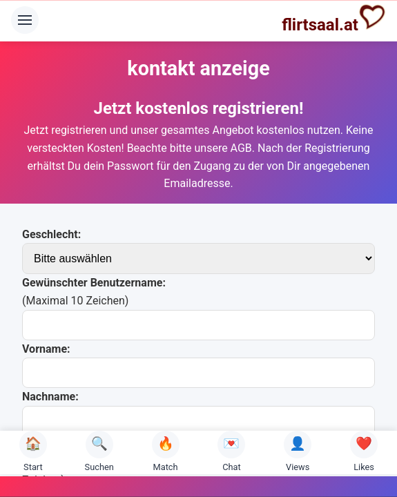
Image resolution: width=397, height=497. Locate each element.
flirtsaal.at (334, 19)
